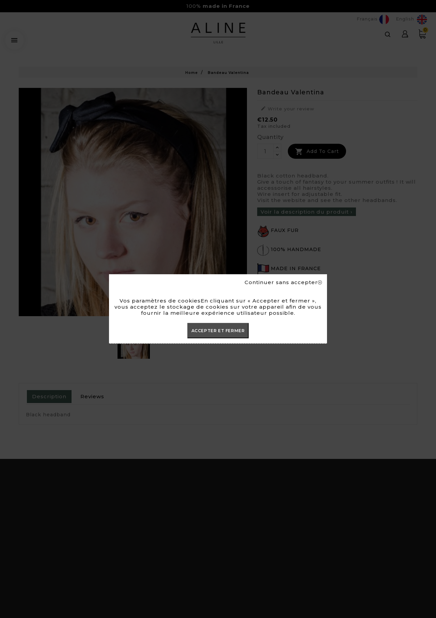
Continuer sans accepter (283, 282)
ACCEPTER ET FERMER (218, 330)
